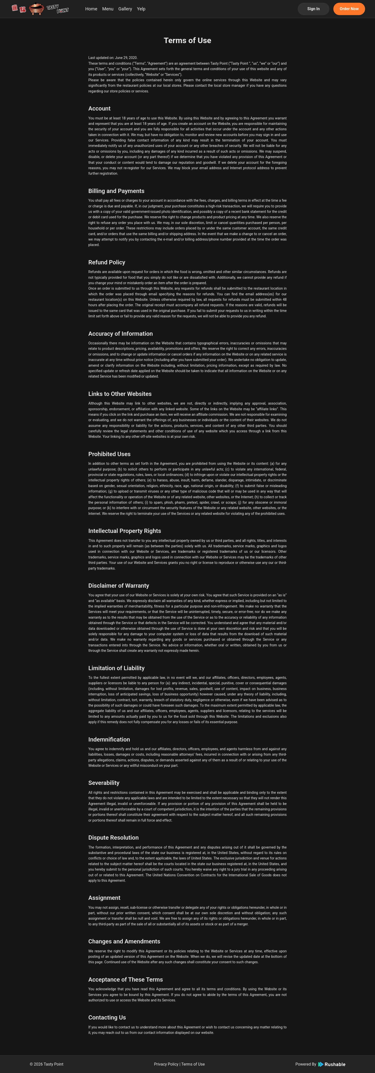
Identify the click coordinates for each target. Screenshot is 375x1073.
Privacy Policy (166, 1064)
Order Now (349, 8)
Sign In (313, 8)
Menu (107, 8)
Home (91, 8)
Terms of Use (193, 1064)
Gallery (125, 8)
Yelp (141, 8)
